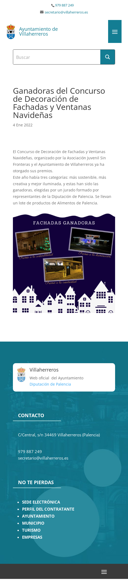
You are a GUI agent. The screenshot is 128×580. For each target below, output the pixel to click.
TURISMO (31, 530)
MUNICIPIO (33, 523)
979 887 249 (64, 5)
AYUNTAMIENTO (38, 516)
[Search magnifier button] (107, 57)
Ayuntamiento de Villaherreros (38, 31)
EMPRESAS (32, 537)
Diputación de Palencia (50, 384)
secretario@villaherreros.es (66, 12)
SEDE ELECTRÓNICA (41, 502)
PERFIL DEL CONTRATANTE (48, 509)
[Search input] (57, 57)
